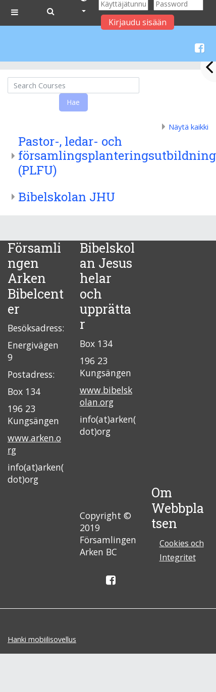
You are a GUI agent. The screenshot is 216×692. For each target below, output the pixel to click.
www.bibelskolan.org (106, 396)
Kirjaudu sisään (138, 22)
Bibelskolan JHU (66, 197)
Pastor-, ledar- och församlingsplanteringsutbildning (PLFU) (117, 156)
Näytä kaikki (188, 127)
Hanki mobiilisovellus (42, 639)
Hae (73, 102)
